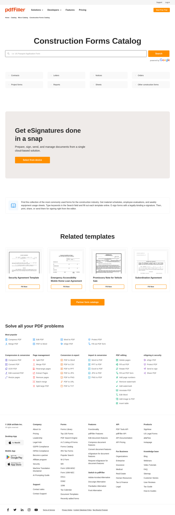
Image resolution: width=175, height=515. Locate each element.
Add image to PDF (127, 399)
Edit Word (123, 395)
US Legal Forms (150, 434)
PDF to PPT (69, 369)
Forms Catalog (67, 447)
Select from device (32, 160)
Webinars (148, 461)
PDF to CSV (69, 364)
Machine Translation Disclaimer (41, 469)
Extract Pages (42, 373)
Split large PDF (42, 386)
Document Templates (69, 494)
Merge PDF (13, 344)
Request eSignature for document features (98, 462)
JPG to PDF (96, 373)
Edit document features (98, 438)
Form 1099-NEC (67, 472)
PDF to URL (69, 382)
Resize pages (14, 377)
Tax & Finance (122, 482)
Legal (118, 487)
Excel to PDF (97, 369)
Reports (56, 85)
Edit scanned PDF (16, 373)
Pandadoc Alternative (97, 486)
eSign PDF (68, 344)
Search (159, 53)
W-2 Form (65, 459)
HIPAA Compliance (41, 451)
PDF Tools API (122, 429)
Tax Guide (148, 487)
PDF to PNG (69, 377)
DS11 (63, 477)
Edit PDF (40, 339)
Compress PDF (15, 339)
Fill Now (24, 287)
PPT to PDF (96, 364)
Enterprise (120, 461)
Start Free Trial (161, 10)
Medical (119, 469)
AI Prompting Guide (41, 475)
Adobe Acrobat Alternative (99, 477)
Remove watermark (127, 382)
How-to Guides (150, 491)
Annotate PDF (125, 390)
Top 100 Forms (67, 434)
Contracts (15, 75)
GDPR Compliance (41, 447)
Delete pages (124, 360)
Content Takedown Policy (82, 510)
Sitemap (147, 474)
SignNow (147, 429)
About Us (37, 429)
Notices (99, 75)
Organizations (122, 456)
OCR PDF (13, 369)
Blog (146, 456)
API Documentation (124, 438)
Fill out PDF (124, 364)
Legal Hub (37, 442)
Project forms (16, 85)
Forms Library (66, 429)
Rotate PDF (124, 369)
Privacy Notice (67, 510)
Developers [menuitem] (53, 10)
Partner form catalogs (87, 302)
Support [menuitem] (159, 2)
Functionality (93, 429)
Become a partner (40, 455)
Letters (56, 75)
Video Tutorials (150, 465)
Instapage (148, 442)
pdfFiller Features (95, 434)
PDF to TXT (69, 386)
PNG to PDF (96, 377)
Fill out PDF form (98, 344)
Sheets (99, 85)
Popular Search (67, 455)
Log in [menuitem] (167, 2)
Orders (141, 75)
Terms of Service (49, 510)
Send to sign (152, 369)
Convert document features (99, 449)
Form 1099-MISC (68, 468)
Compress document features (97, 443)
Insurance (120, 465)
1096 (63, 485)
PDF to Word (41, 344)
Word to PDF (69, 339)
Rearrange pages (43, 369)
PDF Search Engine (69, 438)
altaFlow (147, 438)
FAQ (146, 469)
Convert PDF (14, 364)
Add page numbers (127, 377)
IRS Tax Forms (67, 451)
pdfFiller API (121, 434)
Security (36, 464)
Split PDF (40, 360)
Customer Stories (151, 478)
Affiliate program (40, 459)
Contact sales (38, 489)
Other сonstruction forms (148, 85)
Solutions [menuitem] (36, 10)
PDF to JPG (69, 373)
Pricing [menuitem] (82, 10)
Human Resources (124, 478)
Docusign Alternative (97, 482)
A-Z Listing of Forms (69, 442)
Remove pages (42, 377)
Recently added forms (70, 498)
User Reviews (149, 482)
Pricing (36, 434)
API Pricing (120, 442)
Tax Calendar (66, 490)
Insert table (124, 403)
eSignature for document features (98, 455)
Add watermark (125, 386)
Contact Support (40, 494)
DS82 (63, 481)
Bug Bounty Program (100, 510)
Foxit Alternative (95, 490)
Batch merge (41, 382)
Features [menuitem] (70, 10)
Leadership (37, 438)
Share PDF (151, 373)
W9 (62, 464)
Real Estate (121, 474)
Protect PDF (96, 339)
